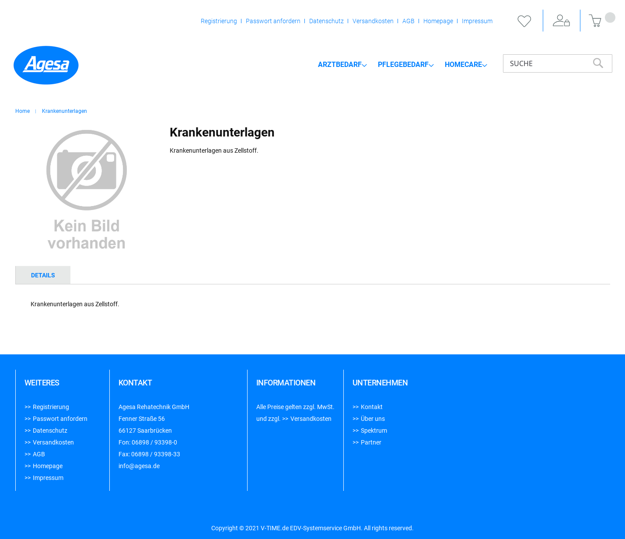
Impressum (477, 21)
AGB (408, 21)
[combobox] (557, 63)
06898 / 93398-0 (154, 442)
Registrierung (219, 21)
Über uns (373, 418)
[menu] (402, 64)
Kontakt (372, 406)
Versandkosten (373, 21)
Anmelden (562, 21)
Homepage (438, 21)
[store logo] (46, 65)
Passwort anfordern (273, 21)
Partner (371, 442)
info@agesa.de (139, 465)
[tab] (42, 275)
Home (22, 111)
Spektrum (374, 430)
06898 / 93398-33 (155, 454)
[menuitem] (342, 64)
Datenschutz (326, 21)
